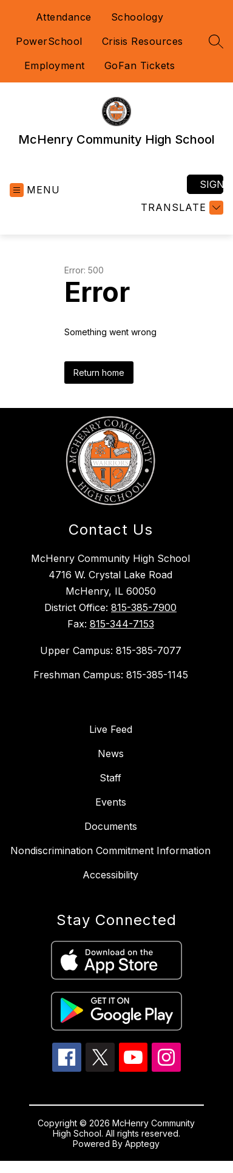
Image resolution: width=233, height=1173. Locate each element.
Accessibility (110, 875)
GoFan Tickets (139, 65)
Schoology (137, 17)
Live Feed (110, 729)
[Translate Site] (180, 207)
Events (110, 802)
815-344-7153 (122, 624)
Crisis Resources (142, 41)
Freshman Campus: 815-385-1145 (110, 675)
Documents (110, 826)
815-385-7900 (144, 607)
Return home (98, 372)
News (111, 753)
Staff (110, 778)
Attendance (64, 17)
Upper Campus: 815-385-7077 (110, 650)
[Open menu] (35, 190)
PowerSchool (49, 41)
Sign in (211, 184)
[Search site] (216, 41)
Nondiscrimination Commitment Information (110, 850)
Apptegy (142, 1143)
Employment (54, 65)
